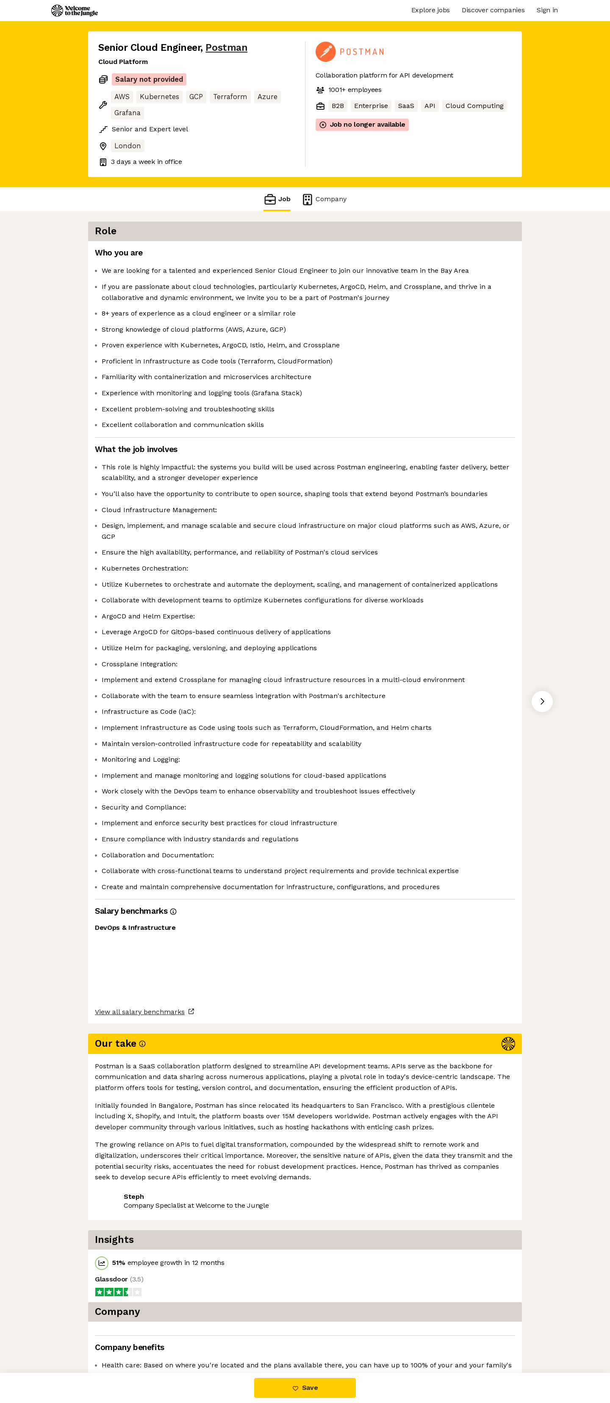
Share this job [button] (121, 1337)
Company (324, 199)
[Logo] (74, 11)
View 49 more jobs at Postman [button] (208, 1337)
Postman (226, 47)
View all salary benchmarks (140, 1304)
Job (277, 199)
